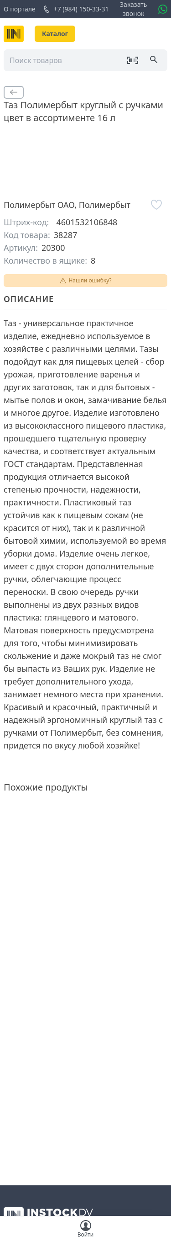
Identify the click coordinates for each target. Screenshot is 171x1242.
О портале (20, 9)
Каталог (55, 33)
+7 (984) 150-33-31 (76, 9)
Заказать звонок (133, 9)
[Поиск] (154, 60)
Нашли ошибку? (85, 280)
